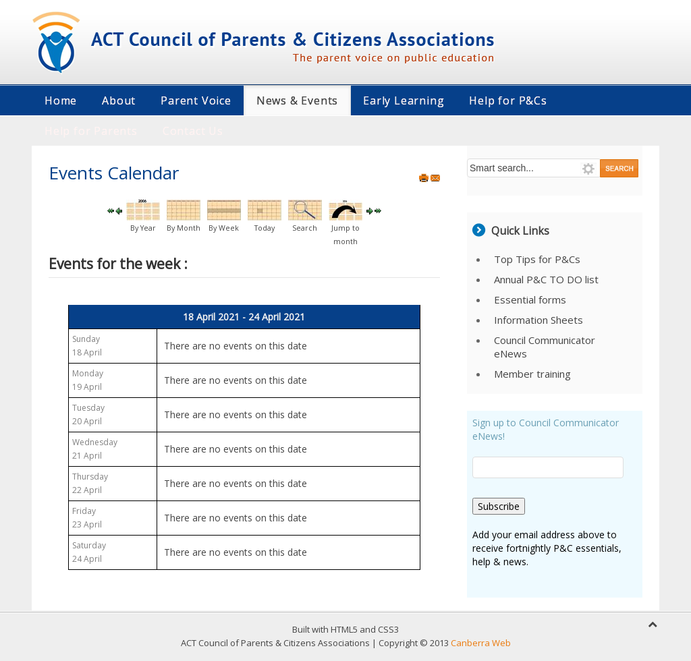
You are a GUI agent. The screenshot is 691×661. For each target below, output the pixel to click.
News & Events (297, 100)
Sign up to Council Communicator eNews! (545, 429)
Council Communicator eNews (544, 346)
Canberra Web (481, 643)
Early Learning (403, 100)
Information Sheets (538, 319)
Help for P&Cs (508, 100)
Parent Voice (196, 100)
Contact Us (193, 130)
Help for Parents (91, 130)
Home (61, 100)
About (119, 100)
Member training (532, 373)
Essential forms (530, 299)
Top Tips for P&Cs (537, 259)
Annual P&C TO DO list (546, 279)
